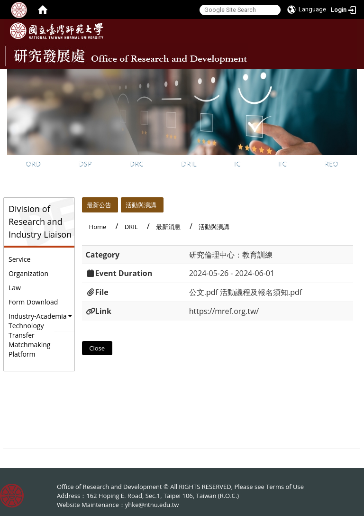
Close (97, 348)
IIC (282, 164)
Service (19, 259)
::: (348, 76)
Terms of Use (285, 486)
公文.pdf (203, 292)
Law (15, 287)
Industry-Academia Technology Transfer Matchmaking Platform (38, 335)
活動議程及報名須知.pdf (261, 292)
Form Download (33, 301)
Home (98, 226)
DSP (85, 164)
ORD (33, 164)
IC (237, 164)
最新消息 (168, 226)
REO (331, 164)
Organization (28, 273)
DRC (136, 164)
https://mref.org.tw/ (224, 311)
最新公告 (99, 205)
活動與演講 (141, 205)
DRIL (188, 164)
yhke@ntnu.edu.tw (152, 504)
